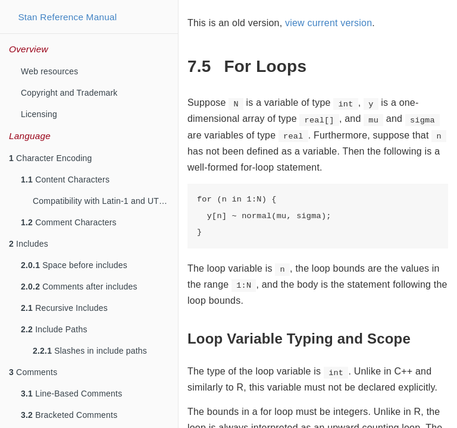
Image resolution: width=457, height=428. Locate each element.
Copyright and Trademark (69, 92)
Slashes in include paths (90, 350)
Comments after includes (79, 286)
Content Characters (65, 179)
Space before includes (74, 265)
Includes (28, 243)
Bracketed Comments (69, 415)
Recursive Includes (64, 308)
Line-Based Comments (71, 393)
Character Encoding (50, 158)
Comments (33, 372)
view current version (328, 23)
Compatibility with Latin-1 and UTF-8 (102, 201)
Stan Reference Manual (67, 17)
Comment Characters (69, 222)
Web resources (50, 71)
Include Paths (54, 329)
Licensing (39, 114)
